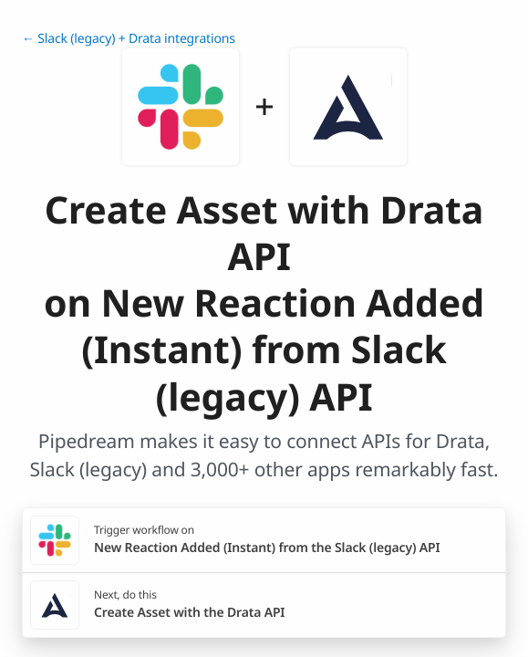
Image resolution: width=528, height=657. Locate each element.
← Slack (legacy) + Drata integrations (128, 38)
